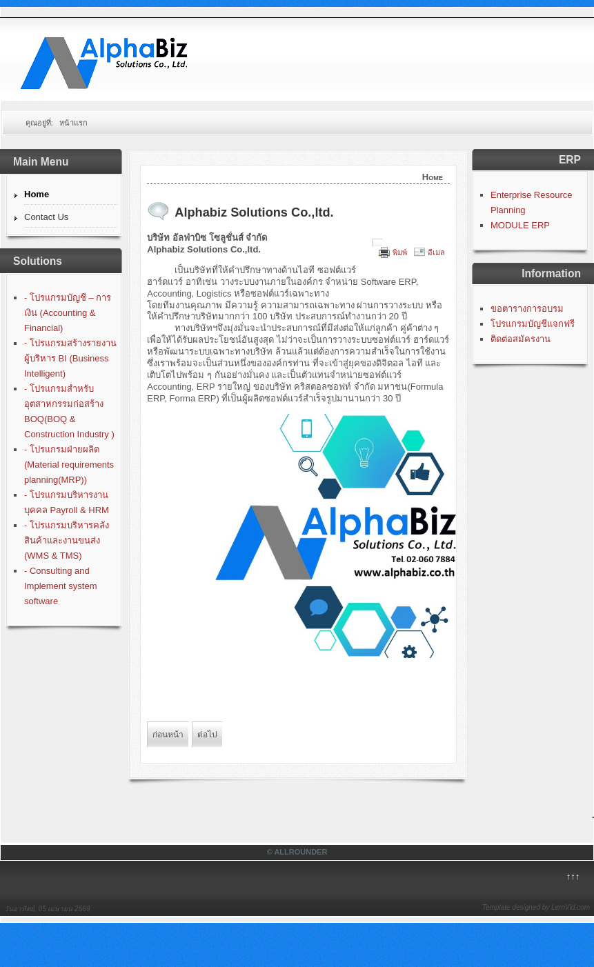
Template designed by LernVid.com (536, 907)
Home (36, 194)
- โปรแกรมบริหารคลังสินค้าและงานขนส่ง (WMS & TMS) (66, 540)
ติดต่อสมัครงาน (521, 339)
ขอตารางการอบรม (527, 308)
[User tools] (377, 243)
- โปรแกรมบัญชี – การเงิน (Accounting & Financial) (67, 312)
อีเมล (436, 252)
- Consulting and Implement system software (60, 586)
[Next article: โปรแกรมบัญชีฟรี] (207, 734)
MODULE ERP (520, 225)
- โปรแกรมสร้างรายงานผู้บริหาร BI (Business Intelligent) (70, 358)
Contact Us (46, 217)
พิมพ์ (400, 252)
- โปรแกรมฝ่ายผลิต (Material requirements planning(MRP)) (69, 464)
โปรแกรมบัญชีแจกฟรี (533, 324)
